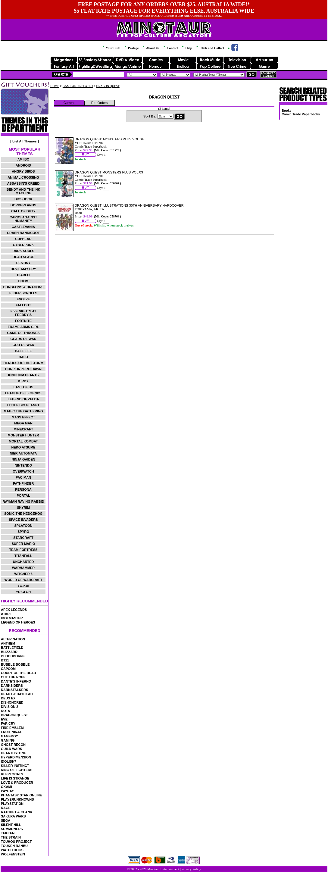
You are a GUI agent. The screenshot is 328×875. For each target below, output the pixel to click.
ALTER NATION (13, 639)
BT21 (5, 660)
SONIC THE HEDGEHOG (23, 513)
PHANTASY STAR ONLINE (21, 795)
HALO (23, 357)
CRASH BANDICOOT (23, 233)
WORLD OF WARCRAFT (23, 580)
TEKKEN (7, 833)
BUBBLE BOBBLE (15, 664)
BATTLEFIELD (12, 647)
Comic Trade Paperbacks (301, 114)
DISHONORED (12, 702)
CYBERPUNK (23, 245)
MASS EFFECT (23, 417)
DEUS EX (8, 698)
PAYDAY (7, 791)
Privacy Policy (191, 869)
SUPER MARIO (23, 543)
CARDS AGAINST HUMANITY (23, 219)
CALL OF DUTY (23, 211)
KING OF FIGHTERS (17, 770)
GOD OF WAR (23, 345)
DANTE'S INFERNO (16, 681)
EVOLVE (23, 299)
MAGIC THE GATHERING (23, 411)
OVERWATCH (23, 471)
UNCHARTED (23, 562)
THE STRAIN (11, 837)
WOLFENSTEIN (13, 854)
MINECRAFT (23, 429)
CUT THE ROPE (13, 677)
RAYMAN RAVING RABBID (23, 501)
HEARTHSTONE (13, 753)
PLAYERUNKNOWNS (17, 799)
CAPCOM (8, 668)
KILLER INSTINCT (15, 765)
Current (69, 103)
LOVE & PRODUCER (17, 782)
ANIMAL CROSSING (23, 177)
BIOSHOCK (23, 199)
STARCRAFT (23, 537)
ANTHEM (8, 643)
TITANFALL (23, 556)
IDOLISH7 (8, 761)
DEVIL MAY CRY (23, 269)
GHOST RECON (13, 744)
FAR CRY (8, 723)
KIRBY (23, 381)
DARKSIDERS (12, 685)
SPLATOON (23, 525)
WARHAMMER (23, 568)
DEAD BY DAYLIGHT (17, 694)
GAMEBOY (9, 736)
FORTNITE (23, 321)
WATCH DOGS (12, 850)
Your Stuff (111, 48)
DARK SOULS (23, 251)
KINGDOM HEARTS (23, 375)
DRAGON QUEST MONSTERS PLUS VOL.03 (109, 172)
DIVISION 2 (9, 706)
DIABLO (23, 275)
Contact (170, 48)
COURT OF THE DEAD (18, 673)
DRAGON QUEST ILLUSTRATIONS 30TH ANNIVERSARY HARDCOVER (129, 205)
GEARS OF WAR (23, 339)
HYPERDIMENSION (16, 757)
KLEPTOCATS (12, 774)
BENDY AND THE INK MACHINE (23, 191)
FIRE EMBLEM (12, 728)
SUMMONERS (12, 829)
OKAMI (6, 787)
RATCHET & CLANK (16, 812)
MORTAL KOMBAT (23, 441)
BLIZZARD (9, 652)
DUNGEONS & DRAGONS (23, 287)
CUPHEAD (23, 239)
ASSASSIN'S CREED (23, 183)
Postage (131, 48)
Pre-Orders (99, 103)
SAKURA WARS (13, 816)
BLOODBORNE (13, 656)
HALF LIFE (23, 351)
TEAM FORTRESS (23, 550)
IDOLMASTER (12, 618)
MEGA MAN (23, 423)
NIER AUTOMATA (23, 453)
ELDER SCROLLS (23, 293)
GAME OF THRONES (23, 333)
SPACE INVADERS (23, 519)
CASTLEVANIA (23, 227)
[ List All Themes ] (24, 141)
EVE (4, 719)
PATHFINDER (23, 483)
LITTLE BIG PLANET (23, 405)
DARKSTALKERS (14, 690)
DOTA (5, 711)
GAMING (7, 740)
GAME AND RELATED (78, 86)
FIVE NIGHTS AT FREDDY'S (23, 313)
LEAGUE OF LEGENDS (23, 393)
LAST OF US (23, 387)
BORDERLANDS (23, 205)
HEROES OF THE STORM (23, 363)
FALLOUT (23, 305)
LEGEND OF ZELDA (23, 399)
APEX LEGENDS (14, 609)
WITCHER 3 (23, 574)
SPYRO (23, 531)
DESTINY (23, 263)
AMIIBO (23, 159)
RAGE (6, 808)
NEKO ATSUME (23, 447)
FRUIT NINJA (11, 732)
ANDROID (23, 165)
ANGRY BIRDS (23, 171)
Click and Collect (209, 48)
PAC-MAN (23, 477)
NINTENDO (23, 465)
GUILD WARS (11, 749)
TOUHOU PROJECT (16, 841)
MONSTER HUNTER (23, 435)
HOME (54, 86)
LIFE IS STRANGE (15, 778)
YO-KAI (23, 586)
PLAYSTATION (12, 803)
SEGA (5, 820)
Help (186, 48)
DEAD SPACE (23, 257)
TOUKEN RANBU (14, 846)
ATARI (6, 614)
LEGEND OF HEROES (18, 622)
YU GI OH (23, 592)
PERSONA (23, 489)
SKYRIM (23, 507)
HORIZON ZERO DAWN (23, 369)
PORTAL (23, 495)
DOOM (23, 281)
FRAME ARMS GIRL (23, 327)
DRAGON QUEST (14, 715)
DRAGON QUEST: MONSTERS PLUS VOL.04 (109, 139)
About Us (150, 48)
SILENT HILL (11, 825)
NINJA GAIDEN (23, 459)
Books (287, 110)
